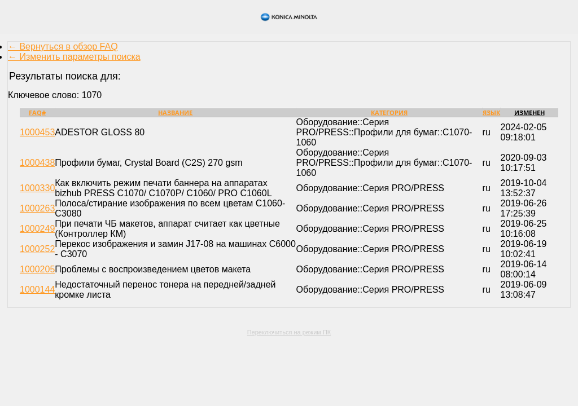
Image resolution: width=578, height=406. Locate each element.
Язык (491, 112)
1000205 (37, 269)
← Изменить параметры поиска (74, 56)
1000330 (37, 188)
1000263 (37, 208)
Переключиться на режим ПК (289, 332)
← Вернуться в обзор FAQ (63, 46)
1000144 (37, 289)
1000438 (37, 162)
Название (175, 112)
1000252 (37, 249)
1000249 (37, 228)
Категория (389, 112)
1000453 (37, 132)
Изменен (529, 112)
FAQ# (37, 112)
